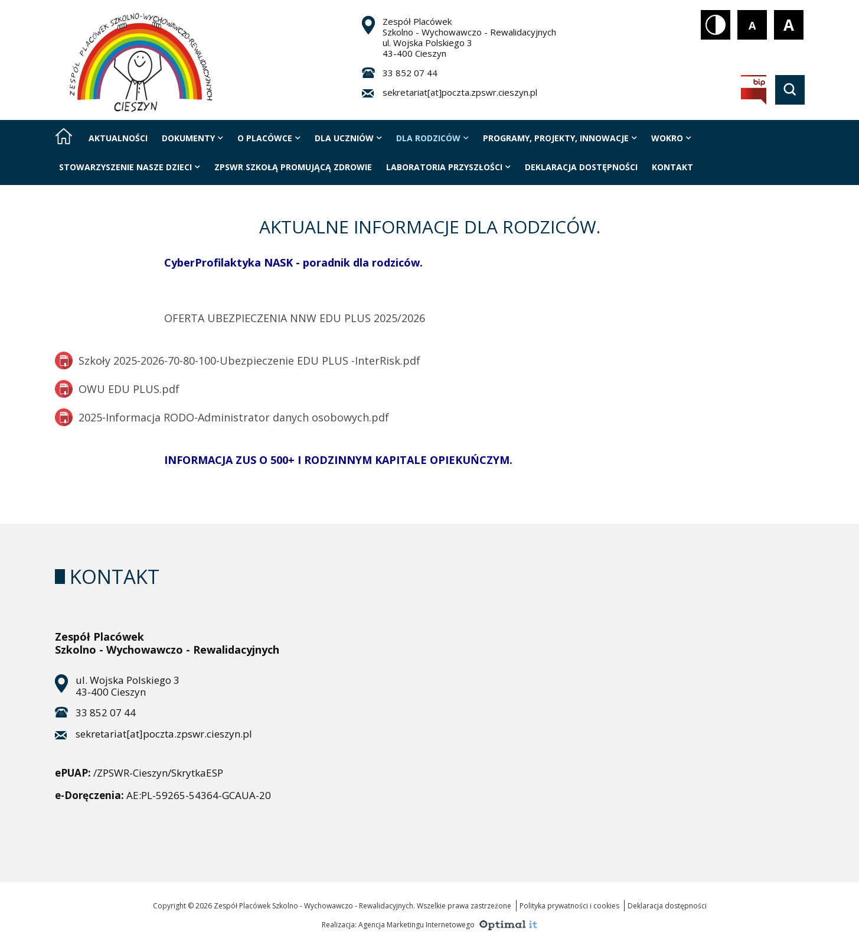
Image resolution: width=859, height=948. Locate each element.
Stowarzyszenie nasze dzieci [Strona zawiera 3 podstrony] (129, 167)
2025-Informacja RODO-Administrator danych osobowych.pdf (222, 417)
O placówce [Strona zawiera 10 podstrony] (269, 138)
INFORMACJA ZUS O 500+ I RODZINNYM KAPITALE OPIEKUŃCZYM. (338, 460)
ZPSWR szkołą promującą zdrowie (293, 167)
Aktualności (118, 138)
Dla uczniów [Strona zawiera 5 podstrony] (348, 138)
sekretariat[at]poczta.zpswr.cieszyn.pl (460, 92)
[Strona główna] (64, 136)
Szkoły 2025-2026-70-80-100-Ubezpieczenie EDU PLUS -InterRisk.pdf (237, 360)
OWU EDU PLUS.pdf (117, 389)
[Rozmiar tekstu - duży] (789, 25)
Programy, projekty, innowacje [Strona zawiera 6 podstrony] (560, 138)
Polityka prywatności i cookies (569, 906)
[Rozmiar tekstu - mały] (752, 25)
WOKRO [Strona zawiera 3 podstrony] (671, 138)
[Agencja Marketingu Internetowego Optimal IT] (506, 923)
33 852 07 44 (410, 73)
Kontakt (672, 167)
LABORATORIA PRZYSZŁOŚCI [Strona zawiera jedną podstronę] (448, 167)
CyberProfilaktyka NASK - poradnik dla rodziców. (293, 262)
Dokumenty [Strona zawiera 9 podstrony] (192, 138)
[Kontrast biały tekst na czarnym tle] (715, 25)
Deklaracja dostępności (667, 906)
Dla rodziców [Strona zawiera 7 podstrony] (432, 138)
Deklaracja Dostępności (581, 167)
